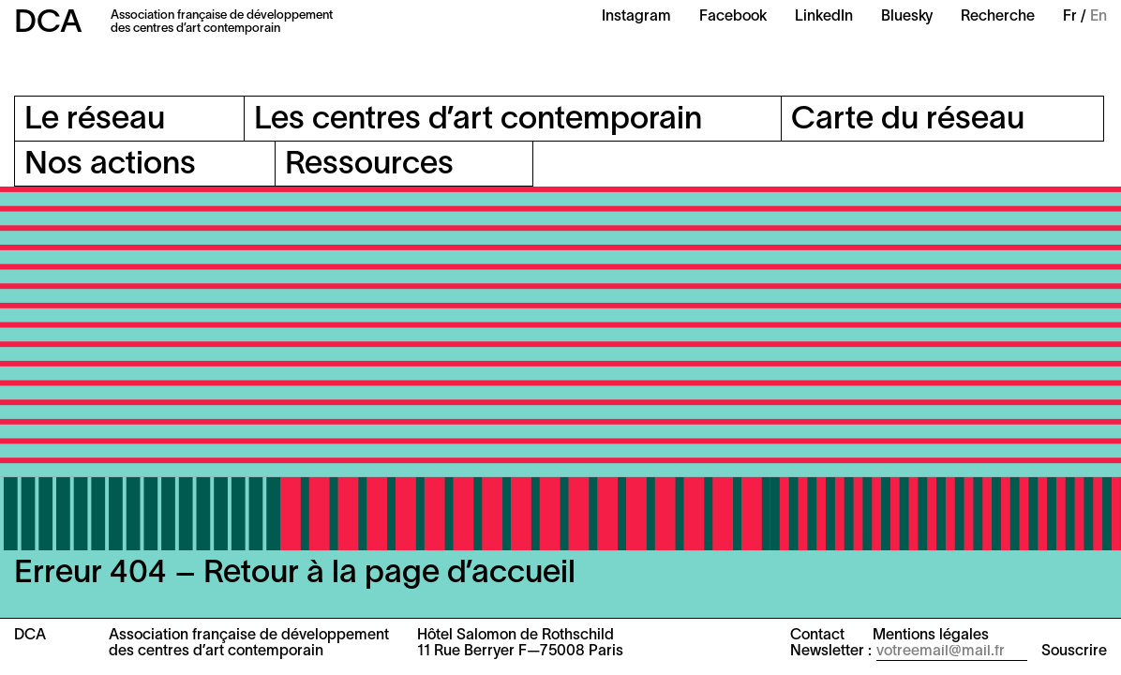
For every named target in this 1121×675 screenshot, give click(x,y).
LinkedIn (824, 16)
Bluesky (907, 16)
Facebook (733, 16)
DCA (48, 23)
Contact (817, 635)
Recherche (998, 16)
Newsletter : (831, 651)
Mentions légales (931, 635)
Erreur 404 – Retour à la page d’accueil (294, 574)
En (1098, 16)
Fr (1070, 16)
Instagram (636, 16)
